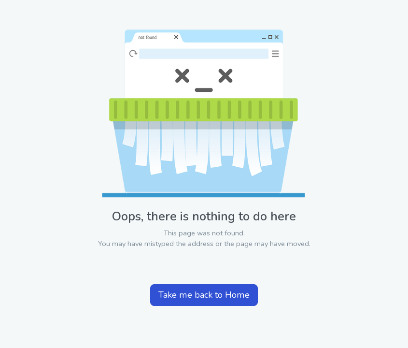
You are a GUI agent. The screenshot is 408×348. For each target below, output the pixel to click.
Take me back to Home (204, 295)
